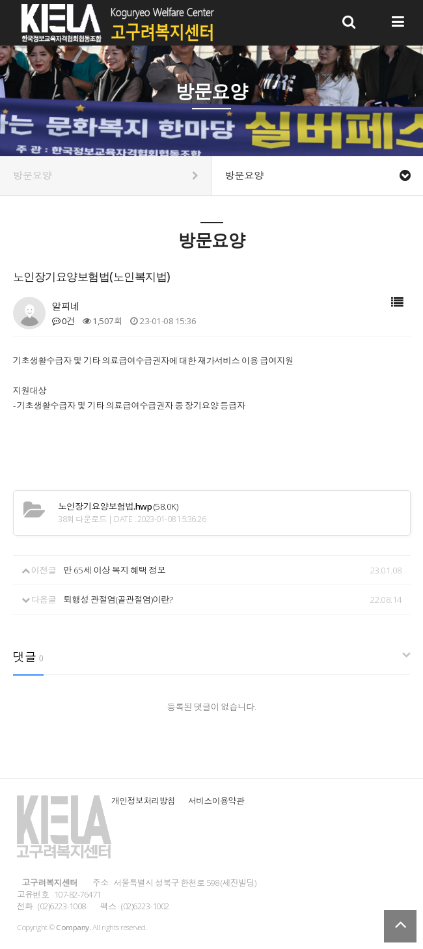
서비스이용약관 (216, 800)
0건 (63, 321)
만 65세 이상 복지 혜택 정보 (115, 570)
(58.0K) (118, 506)
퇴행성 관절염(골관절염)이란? (118, 599)
